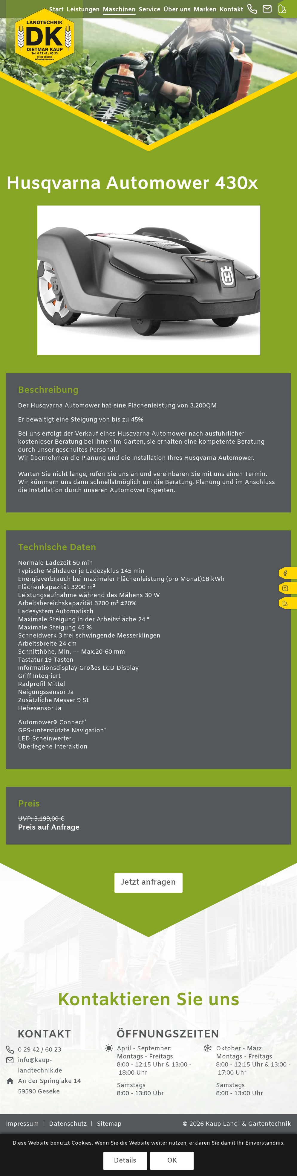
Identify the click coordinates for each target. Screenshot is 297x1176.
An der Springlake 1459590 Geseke (49, 1086)
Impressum (22, 1124)
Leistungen (83, 10)
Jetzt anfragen (148, 882)
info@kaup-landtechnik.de (269, 10)
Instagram (288, 588)
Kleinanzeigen (284, 10)
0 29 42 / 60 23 (254, 10)
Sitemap (109, 1124)
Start (56, 10)
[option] (148, 75)
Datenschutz (68, 1124)
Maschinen (119, 10)
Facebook (288, 573)
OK (172, 1161)
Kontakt (231, 10)
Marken (205, 10)
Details (125, 1161)
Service (149, 10)
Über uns (177, 10)
